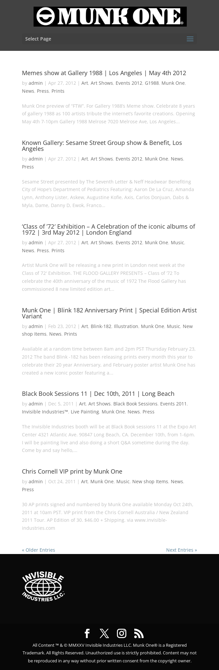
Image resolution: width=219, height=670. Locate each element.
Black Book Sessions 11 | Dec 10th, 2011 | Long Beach (98, 393)
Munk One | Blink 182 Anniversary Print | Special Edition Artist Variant (109, 313)
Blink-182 (101, 326)
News (28, 91)
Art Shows (102, 83)
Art (84, 83)
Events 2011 (173, 403)
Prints (58, 91)
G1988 (152, 83)
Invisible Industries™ (45, 411)
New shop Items (150, 481)
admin (36, 83)
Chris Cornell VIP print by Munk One (72, 471)
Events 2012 (129, 83)
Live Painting (85, 411)
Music (177, 242)
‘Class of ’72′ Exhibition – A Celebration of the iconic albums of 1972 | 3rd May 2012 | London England (108, 229)
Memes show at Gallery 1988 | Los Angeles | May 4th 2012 (104, 73)
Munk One (173, 83)
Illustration (126, 326)
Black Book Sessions (135, 403)
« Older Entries (38, 550)
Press (43, 91)
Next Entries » (181, 550)
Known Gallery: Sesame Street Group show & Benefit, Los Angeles (102, 146)
